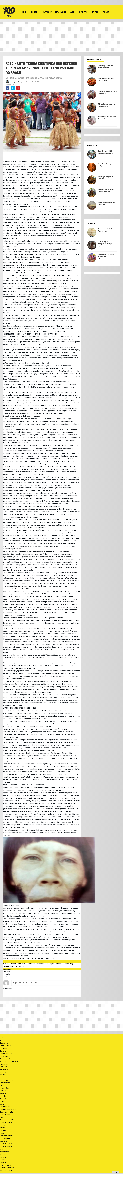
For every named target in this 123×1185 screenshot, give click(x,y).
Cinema (3, 1072)
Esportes (34, 12)
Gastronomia (47, 12)
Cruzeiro (3, 1101)
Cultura (3, 1051)
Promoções (4, 1088)
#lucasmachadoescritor (24, 964)
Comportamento (6, 1080)
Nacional (3, 1048)
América (3, 1096)
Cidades (3, 1131)
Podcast (106, 12)
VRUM (1, 1117)
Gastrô (2, 1160)
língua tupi (64, 445)
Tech (1, 1085)
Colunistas (83, 12)
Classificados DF (6, 1123)
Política (3, 1040)
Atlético (3, 1099)
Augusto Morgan (17, 82)
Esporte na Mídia (6, 1112)
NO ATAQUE (3, 1093)
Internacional (5, 1046)
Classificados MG (6, 1120)
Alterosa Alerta (5, 1165)
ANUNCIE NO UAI (4, 1091)
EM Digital (4, 1056)
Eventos (95, 12)
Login (5, 976)
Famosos (3, 1067)
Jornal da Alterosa (7, 1168)
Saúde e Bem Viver (7, 1054)
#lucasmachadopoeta (42, 964)
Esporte (3, 1133)
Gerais (2, 1038)
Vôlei (2, 1104)
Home (24, 12)
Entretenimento (4, 1064)
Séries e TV (4, 1070)
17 (99, 246)
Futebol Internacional (8, 1109)
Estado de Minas (4, 1035)
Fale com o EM (5, 1059)
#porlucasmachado (57, 964)
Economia (4, 1043)
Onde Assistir (5, 1115)
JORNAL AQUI (3, 1128)
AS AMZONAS (22, 966)
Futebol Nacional (6, 1107)
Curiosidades (5, 1138)
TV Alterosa (3, 1162)
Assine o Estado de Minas (9, 1062)
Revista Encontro (4, 1152)
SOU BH (2, 1149)
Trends (2, 1077)
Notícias (3, 1125)
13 (99, 259)
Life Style (60, 12)
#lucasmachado (9, 964)
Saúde (71, 12)
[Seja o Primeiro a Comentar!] (45, 983)
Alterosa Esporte (6, 1170)
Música (3, 1075)
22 (99, 233)
